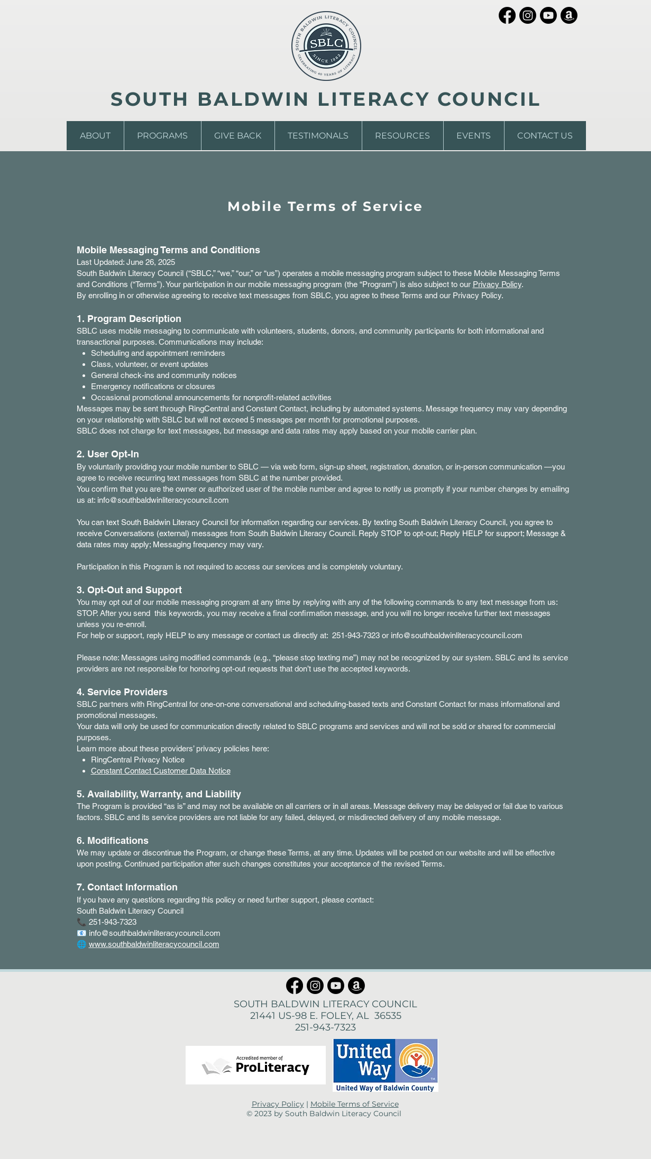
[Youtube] (548, 15)
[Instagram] (527, 15)
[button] (95, 135)
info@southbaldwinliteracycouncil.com (163, 499)
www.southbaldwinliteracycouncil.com (154, 944)
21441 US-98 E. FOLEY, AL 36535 (325, 1016)
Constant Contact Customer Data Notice (161, 770)
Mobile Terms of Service (354, 1104)
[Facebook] (507, 15)
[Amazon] (569, 15)
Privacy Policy (497, 284)
